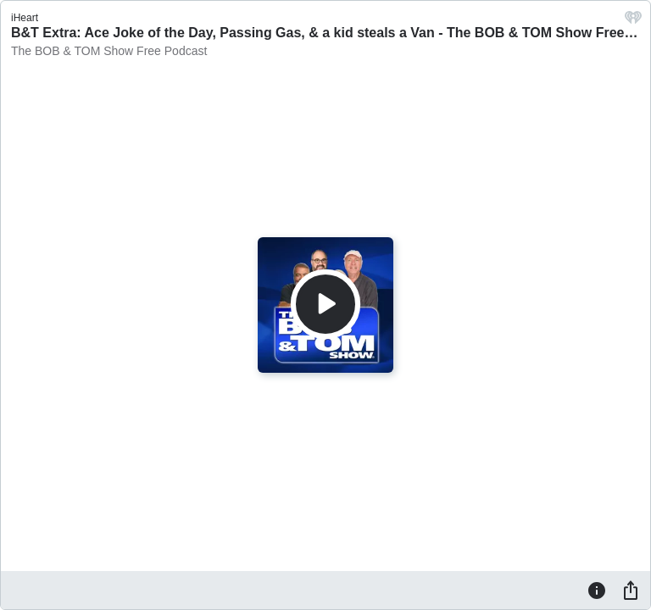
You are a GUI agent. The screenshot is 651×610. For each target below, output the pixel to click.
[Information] (597, 590)
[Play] (325, 304)
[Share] (631, 590)
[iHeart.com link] (633, 21)
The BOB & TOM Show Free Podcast (109, 51)
